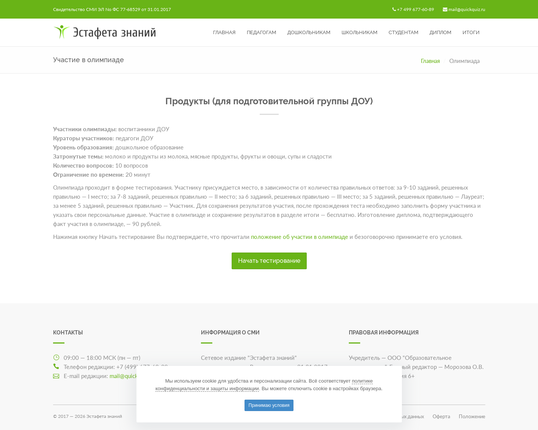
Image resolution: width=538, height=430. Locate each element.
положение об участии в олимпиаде (299, 236)
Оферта (441, 416)
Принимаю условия (269, 405)
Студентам (403, 32)
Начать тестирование (269, 260)
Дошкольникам (308, 32)
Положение (472, 416)
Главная (224, 32)
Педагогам (261, 32)
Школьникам (359, 32)
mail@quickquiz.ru (467, 9)
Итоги (471, 32)
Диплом (440, 32)
